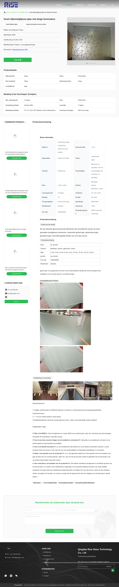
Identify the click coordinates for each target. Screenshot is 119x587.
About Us (80, 5)
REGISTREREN (109, 566)
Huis (7, 12)
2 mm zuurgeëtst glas (50, 482)
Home (59, 5)
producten (13, 12)
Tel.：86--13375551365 (12, 554)
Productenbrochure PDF (20, 49)
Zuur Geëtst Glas (23, 12)
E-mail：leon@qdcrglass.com (14, 557)
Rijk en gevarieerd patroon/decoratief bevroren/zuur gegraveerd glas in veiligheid (15, 270)
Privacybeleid (18, 585)
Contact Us (92, 5)
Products (68, 5)
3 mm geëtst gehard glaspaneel (84, 482)
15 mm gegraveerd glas (66, 482)
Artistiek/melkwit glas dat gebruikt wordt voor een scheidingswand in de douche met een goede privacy (16, 192)
